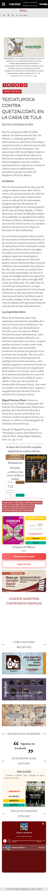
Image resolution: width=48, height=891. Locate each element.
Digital (20, 495)
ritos (20, 506)
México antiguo (12, 91)
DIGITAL (14, 805)
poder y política (9, 506)
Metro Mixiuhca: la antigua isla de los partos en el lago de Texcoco (24, 666)
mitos (39, 502)
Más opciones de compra (24, 556)
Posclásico (7, 510)
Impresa (20, 482)
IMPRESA (14, 801)
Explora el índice (24, 564)
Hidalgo (29, 510)
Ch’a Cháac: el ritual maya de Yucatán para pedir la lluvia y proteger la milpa (24, 718)
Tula (23, 510)
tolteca (17, 510)
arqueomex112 (9, 502)
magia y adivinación (26, 502)
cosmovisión (28, 506)
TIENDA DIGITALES (30, 6)
